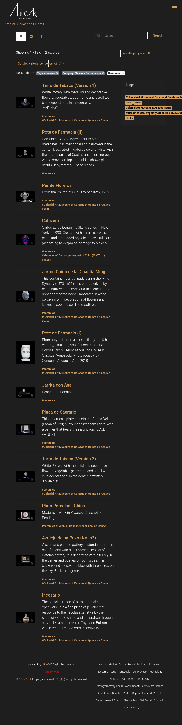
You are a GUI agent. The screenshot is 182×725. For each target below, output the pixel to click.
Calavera (50, 220)
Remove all (116, 73)
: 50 (136, 53)
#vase (45, 208)
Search (158, 35)
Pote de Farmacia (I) (61, 333)
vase (128, 102)
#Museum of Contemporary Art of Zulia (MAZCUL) (73, 255)
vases (137, 102)
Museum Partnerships (82, 73)
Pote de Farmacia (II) (62, 132)
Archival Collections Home (24, 24)
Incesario (51, 595)
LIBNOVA (47, 664)
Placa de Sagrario (59, 412)
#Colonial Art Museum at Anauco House (81, 526)
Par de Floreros (57, 185)
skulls (129, 118)
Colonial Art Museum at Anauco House (149, 107)
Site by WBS (52, 671)
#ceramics (48, 116)
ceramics (47, 73)
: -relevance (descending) (33, 63)
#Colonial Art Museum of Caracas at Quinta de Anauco (76, 120)
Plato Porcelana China (63, 505)
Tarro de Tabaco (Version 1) (69, 85)
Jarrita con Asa (57, 385)
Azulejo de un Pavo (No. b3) (69, 537)
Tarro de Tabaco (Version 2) (69, 458)
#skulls (46, 259)
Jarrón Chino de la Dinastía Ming (73, 271)
